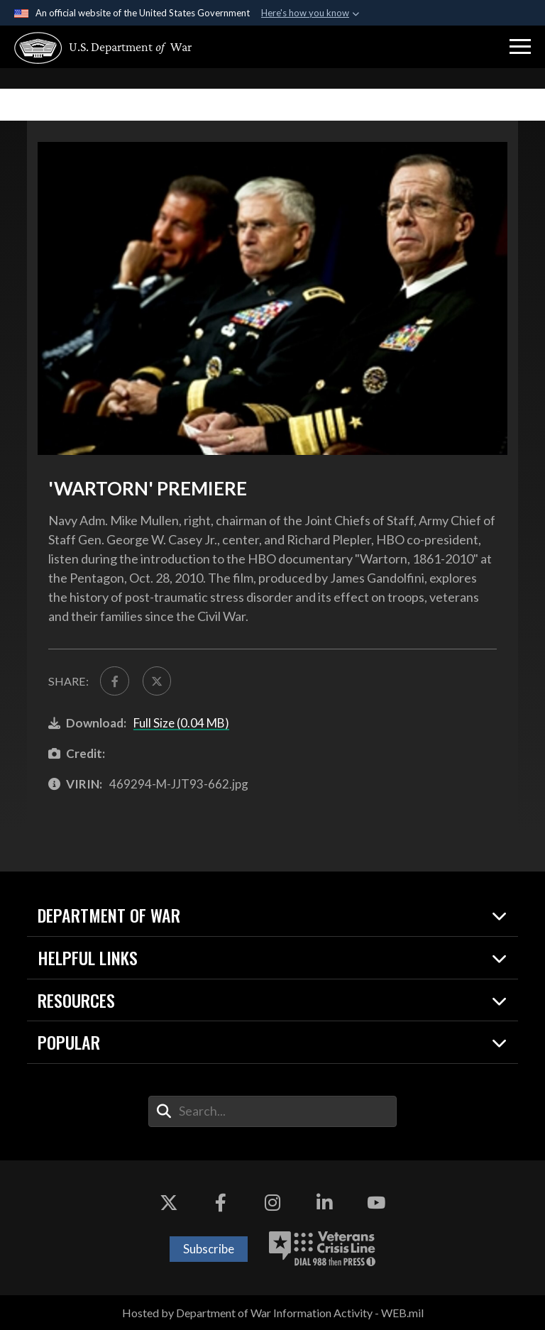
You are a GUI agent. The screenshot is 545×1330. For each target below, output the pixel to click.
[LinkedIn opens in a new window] (324, 1203)
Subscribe (208, 1248)
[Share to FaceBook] (114, 680)
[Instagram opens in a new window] (272, 1203)
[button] (520, 47)
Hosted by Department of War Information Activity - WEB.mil (273, 1312)
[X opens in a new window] (169, 1203)
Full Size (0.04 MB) (181, 722)
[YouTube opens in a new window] (376, 1203)
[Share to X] (157, 680)
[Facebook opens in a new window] (220, 1203)
